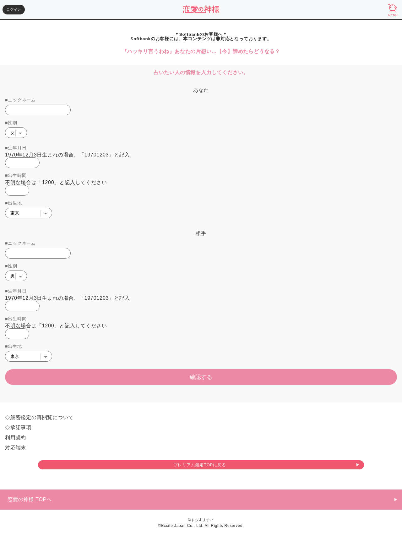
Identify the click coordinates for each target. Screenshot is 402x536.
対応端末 (15, 447)
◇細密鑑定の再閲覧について (39, 417)
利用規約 (15, 437)
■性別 (11, 122)
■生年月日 (15, 147)
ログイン (13, 9)
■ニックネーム (20, 100)
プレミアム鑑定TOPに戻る (200, 464)
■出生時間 (15, 175)
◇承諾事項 (18, 427)
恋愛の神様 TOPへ (30, 499)
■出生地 (13, 203)
